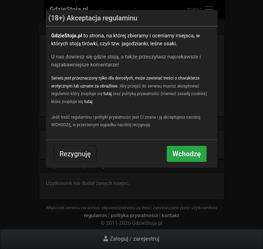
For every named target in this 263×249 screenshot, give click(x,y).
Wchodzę (186, 154)
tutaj (107, 93)
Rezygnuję (75, 154)
